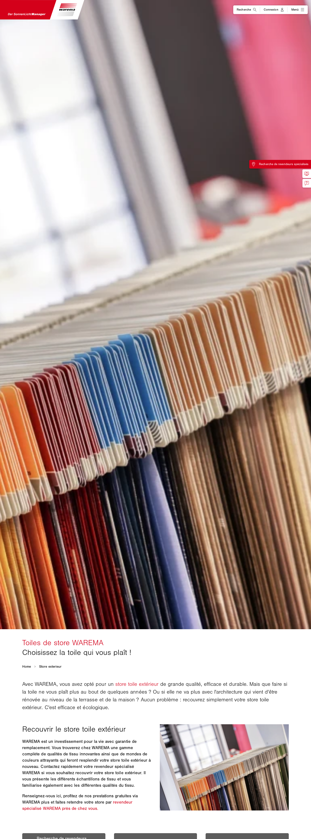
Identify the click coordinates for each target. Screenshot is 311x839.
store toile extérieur (137, 684)
